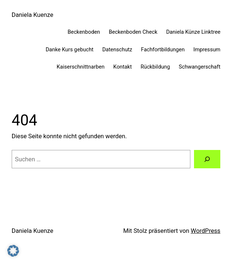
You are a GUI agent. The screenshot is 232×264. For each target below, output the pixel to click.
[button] (13, 251)
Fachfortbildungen (163, 49)
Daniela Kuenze (32, 14)
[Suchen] (207, 159)
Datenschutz (117, 49)
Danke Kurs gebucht (70, 49)
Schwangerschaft (199, 66)
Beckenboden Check (133, 32)
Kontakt (122, 66)
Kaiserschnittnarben (80, 66)
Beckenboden (84, 32)
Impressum (206, 49)
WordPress (205, 230)
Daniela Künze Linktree (193, 32)
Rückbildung (155, 66)
